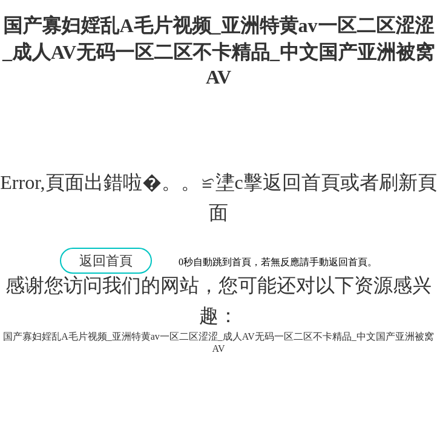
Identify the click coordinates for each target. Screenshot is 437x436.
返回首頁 (106, 260)
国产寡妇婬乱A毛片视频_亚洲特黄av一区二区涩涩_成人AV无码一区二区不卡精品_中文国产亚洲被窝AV (218, 51)
